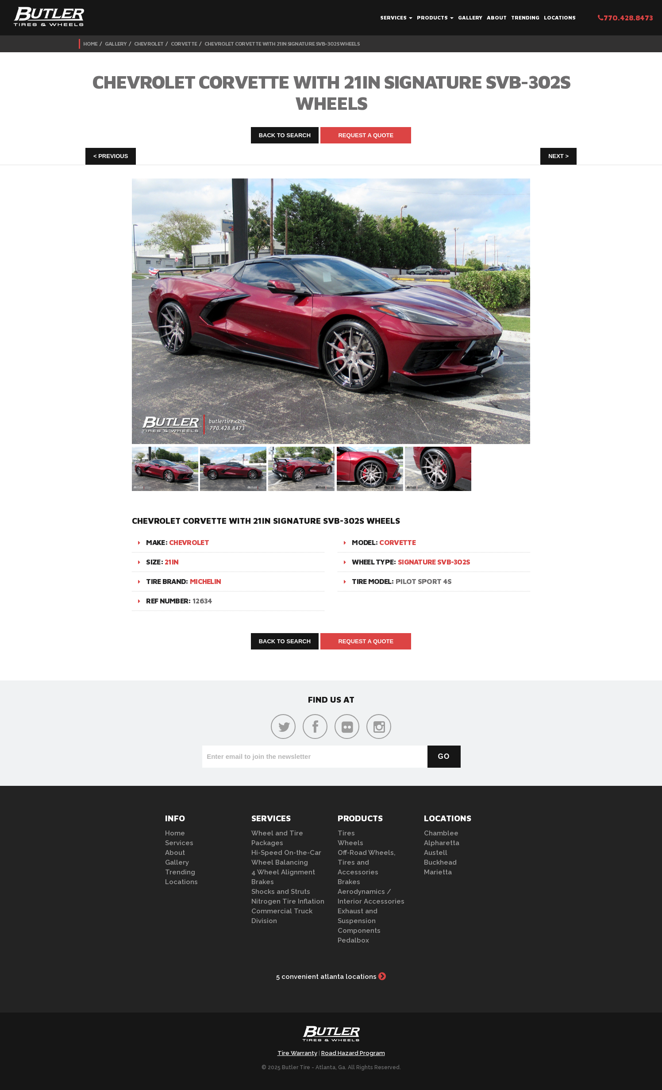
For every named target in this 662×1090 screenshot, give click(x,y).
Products (435, 17)
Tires (346, 833)
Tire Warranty (297, 1053)
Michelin (205, 581)
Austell (435, 853)
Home (90, 43)
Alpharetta (441, 843)
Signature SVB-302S (434, 562)
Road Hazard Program (353, 1053)
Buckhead (440, 862)
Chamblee (441, 833)
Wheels (350, 843)
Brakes (262, 882)
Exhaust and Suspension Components (359, 921)
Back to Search (285, 135)
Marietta (438, 872)
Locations (560, 17)
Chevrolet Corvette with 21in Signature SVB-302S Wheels (281, 43)
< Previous (110, 156)
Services (396, 17)
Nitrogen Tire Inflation (287, 901)
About (497, 17)
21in (171, 562)
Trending (525, 17)
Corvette (184, 43)
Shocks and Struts (280, 892)
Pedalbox (353, 940)
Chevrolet (149, 43)
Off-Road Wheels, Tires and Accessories (367, 862)
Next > (558, 156)
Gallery (470, 17)
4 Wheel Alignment (283, 872)
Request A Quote (365, 135)
